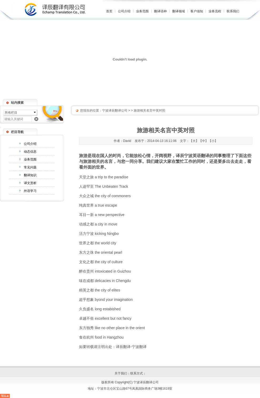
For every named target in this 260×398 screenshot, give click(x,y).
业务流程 (215, 11)
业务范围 (142, 11)
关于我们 (121, 373)
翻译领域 (178, 11)
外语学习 (30, 191)
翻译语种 (160, 11)
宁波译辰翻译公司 (114, 110)
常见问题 (30, 167)
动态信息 (30, 151)
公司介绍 (124, 11)
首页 (109, 11)
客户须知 (196, 11)
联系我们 (233, 11)
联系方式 (136, 373)
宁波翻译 (139, 347)
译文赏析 (30, 183)
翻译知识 (30, 175)
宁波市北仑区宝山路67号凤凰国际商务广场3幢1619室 (135, 388)
